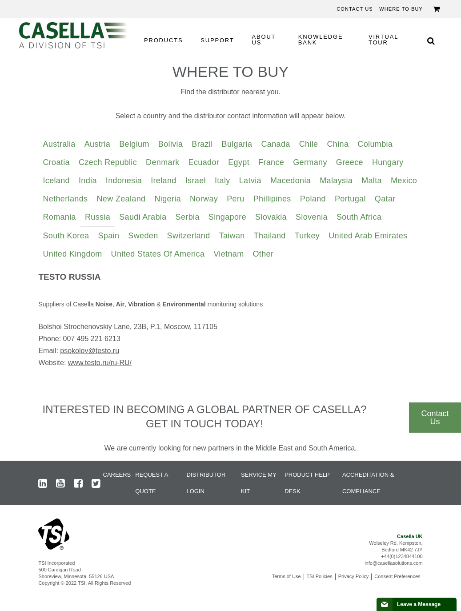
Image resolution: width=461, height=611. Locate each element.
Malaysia (336, 180)
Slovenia (312, 217)
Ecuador (204, 162)
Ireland (163, 180)
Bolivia (170, 144)
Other (263, 253)
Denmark (163, 162)
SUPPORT (217, 40)
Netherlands (65, 198)
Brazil (202, 144)
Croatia (56, 162)
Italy (222, 180)
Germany (310, 162)
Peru (235, 198)
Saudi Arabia (142, 217)
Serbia (188, 217)
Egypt (238, 162)
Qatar (385, 198)
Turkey (307, 235)
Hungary (388, 162)
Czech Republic (108, 162)
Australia (59, 144)
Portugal (350, 198)
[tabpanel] (230, 323)
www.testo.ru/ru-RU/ (100, 362)
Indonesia (124, 180)
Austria (97, 144)
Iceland (56, 180)
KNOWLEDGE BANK (320, 39)
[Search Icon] (430, 41)
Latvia (250, 180)
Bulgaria (237, 144)
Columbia (375, 144)
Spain (108, 235)
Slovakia (271, 217)
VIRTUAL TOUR (383, 39)
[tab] (59, 144)
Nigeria (167, 198)
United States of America (158, 253)
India (88, 180)
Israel (195, 180)
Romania (59, 217)
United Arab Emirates (368, 235)
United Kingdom (72, 253)
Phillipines (272, 198)
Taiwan (232, 235)
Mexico (404, 180)
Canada (275, 144)
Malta (371, 180)
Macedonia (290, 180)
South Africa (359, 217)
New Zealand (120, 198)
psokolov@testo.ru (89, 350)
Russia (97, 217)
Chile (308, 144)
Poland (313, 198)
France (271, 162)
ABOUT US (264, 39)
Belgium (134, 144)
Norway (204, 198)
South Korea (66, 235)
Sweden (143, 235)
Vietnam (228, 253)
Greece (349, 162)
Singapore (227, 217)
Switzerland (188, 235)
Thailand (270, 235)
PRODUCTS (163, 40)
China (338, 144)
